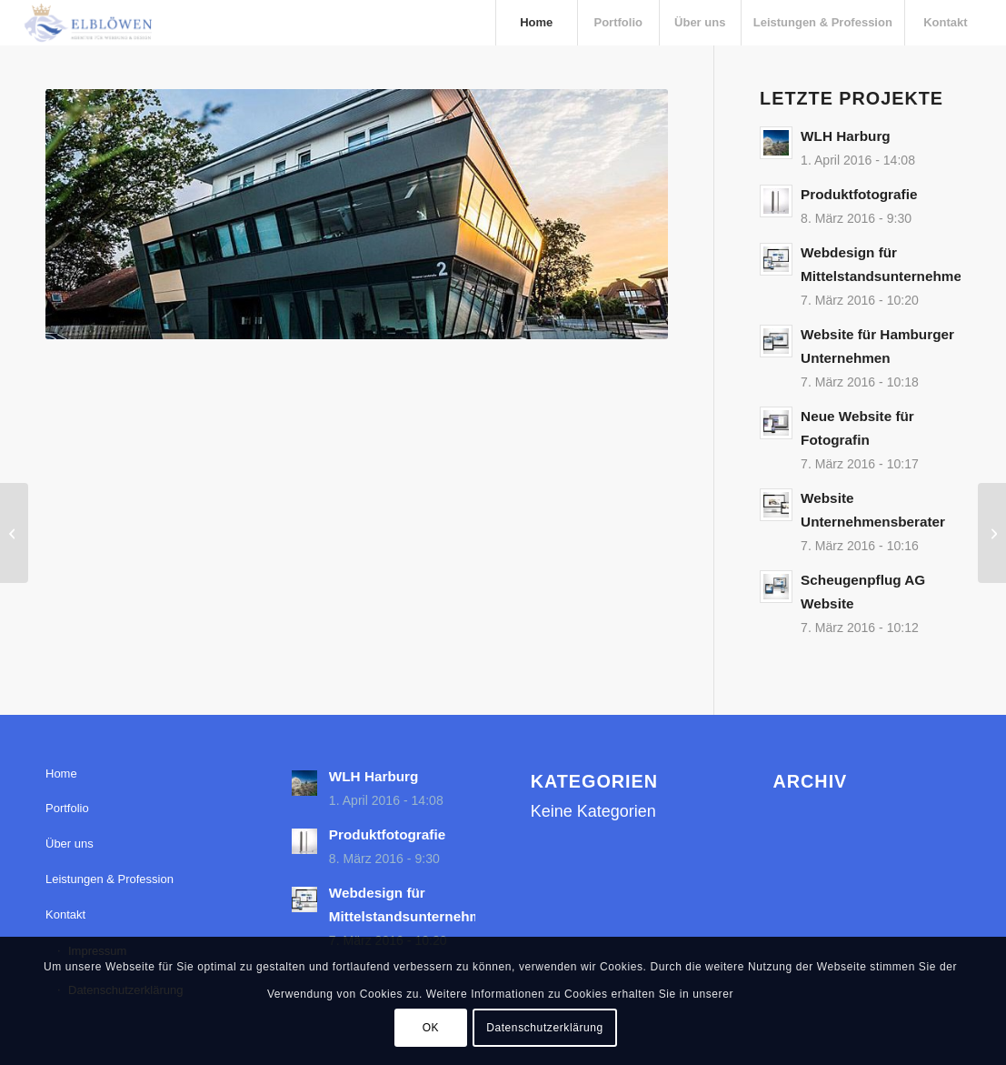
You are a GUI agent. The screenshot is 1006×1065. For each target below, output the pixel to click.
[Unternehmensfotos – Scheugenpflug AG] (992, 533)
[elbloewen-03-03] (87, 22)
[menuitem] (536, 22)
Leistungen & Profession (109, 879)
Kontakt (65, 914)
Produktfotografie (859, 194)
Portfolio (67, 808)
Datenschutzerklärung (544, 1027)
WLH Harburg (846, 136)
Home (61, 773)
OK (431, 1027)
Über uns (69, 843)
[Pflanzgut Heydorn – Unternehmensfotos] (14, 533)
